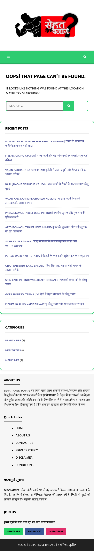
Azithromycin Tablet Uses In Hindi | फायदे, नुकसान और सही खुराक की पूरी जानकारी (46, 229)
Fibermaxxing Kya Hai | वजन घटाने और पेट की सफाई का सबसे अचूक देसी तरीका (46, 158)
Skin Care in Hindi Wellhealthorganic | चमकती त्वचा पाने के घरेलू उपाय (46, 282)
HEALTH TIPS (13, 350)
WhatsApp (13, 531)
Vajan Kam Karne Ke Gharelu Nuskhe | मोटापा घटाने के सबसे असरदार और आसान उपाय (42, 201)
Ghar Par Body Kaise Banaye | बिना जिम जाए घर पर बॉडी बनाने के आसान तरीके (43, 268)
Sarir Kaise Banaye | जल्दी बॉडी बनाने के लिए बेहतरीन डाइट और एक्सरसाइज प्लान (41, 243)
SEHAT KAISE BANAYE (42, 544)
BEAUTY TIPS (13, 340)
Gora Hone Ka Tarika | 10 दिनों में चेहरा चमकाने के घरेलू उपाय (40, 294)
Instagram (56, 531)
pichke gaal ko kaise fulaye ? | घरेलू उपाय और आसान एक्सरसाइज (44, 304)
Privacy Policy (27, 450)
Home (20, 428)
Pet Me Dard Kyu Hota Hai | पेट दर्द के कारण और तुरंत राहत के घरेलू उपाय (47, 255)
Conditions (25, 465)
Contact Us (24, 443)
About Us (23, 435)
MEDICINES (12, 360)
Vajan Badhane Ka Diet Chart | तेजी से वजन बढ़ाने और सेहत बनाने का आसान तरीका (46, 172)
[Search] (68, 106)
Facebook (34, 531)
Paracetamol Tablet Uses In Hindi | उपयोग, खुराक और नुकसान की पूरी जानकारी (45, 215)
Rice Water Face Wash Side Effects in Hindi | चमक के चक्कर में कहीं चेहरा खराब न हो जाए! (44, 143)
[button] (84, 57)
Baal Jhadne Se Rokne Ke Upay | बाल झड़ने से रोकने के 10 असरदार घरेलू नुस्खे (46, 186)
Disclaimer (24, 457)
